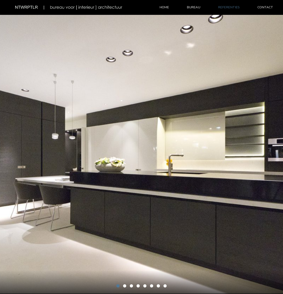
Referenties (229, 7)
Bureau (193, 7)
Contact (265, 7)
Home (164, 7)
